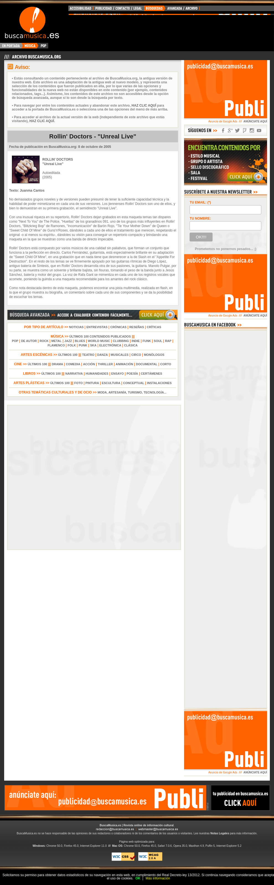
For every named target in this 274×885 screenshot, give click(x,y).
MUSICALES (120, 354)
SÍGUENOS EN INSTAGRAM (251, 131)
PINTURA (92, 383)
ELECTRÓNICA (110, 345)
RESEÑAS (136, 327)
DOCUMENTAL (146, 364)
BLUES (80, 341)
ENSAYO (117, 373)
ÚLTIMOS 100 (67, 354)
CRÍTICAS (154, 327)
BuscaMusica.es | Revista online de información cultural (137, 825)
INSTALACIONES (159, 383)
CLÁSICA (131, 345)
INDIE (136, 341)
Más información (158, 878)
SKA (93, 345)
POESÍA (132, 373)
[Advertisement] (215, 90)
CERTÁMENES (151, 373)
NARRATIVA (74, 373)
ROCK (44, 341)
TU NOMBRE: (200, 218)
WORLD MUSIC (99, 341)
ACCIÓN (89, 364)
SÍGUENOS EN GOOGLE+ (230, 131)
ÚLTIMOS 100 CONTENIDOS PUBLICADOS (100, 336)
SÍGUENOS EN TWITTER (237, 131)
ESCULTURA (111, 383)
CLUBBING (121, 341)
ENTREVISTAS (96, 327)
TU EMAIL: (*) (200, 202)
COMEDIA (73, 364)
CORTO (165, 364)
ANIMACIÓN (124, 364)
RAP (168, 341)
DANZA (102, 354)
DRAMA (57, 364)
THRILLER (105, 364)
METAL (56, 341)
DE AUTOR (29, 341)
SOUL (158, 341)
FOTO (78, 383)
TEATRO (88, 354)
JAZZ (68, 341)
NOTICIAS (76, 327)
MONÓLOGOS (154, 354)
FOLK (72, 345)
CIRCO (136, 354)
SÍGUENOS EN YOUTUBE (259, 131)
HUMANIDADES (97, 373)
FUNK (147, 341)
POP (15, 341)
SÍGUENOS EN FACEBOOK (223, 131)
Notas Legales (219, 833)
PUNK (83, 345)
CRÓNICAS (118, 327)
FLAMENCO (56, 345)
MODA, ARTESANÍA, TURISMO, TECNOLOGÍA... (131, 392)
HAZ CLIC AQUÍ (143, 105)
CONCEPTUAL (133, 383)
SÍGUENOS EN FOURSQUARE (244, 131)
